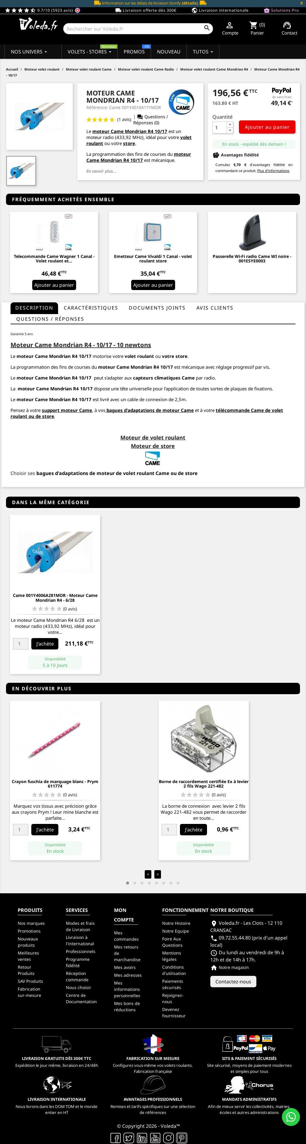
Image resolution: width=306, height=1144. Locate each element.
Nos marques (31, 923)
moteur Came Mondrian (45, 389)
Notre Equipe (175, 931)
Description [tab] (34, 307)
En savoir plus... (101, 171)
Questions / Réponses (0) (150, 120)
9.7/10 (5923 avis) (43, 10)
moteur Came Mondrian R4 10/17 (129, 131)
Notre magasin (229, 967)
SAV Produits (30, 981)
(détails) (190, 3)
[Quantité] (219, 128)
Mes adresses (128, 975)
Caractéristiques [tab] (91, 307)
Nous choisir (78, 987)
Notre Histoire (176, 923)
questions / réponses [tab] (50, 319)
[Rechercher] (138, 28)
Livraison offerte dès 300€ (145, 10)
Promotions (29, 931)
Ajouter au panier (267, 127)
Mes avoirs (125, 967)
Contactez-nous (233, 981)
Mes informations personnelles (127, 989)
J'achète (45, 643)
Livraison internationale (220, 10)
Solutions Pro (281, 10)
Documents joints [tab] (157, 307)
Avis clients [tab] (214, 307)
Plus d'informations (273, 170)
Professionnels (80, 951)
